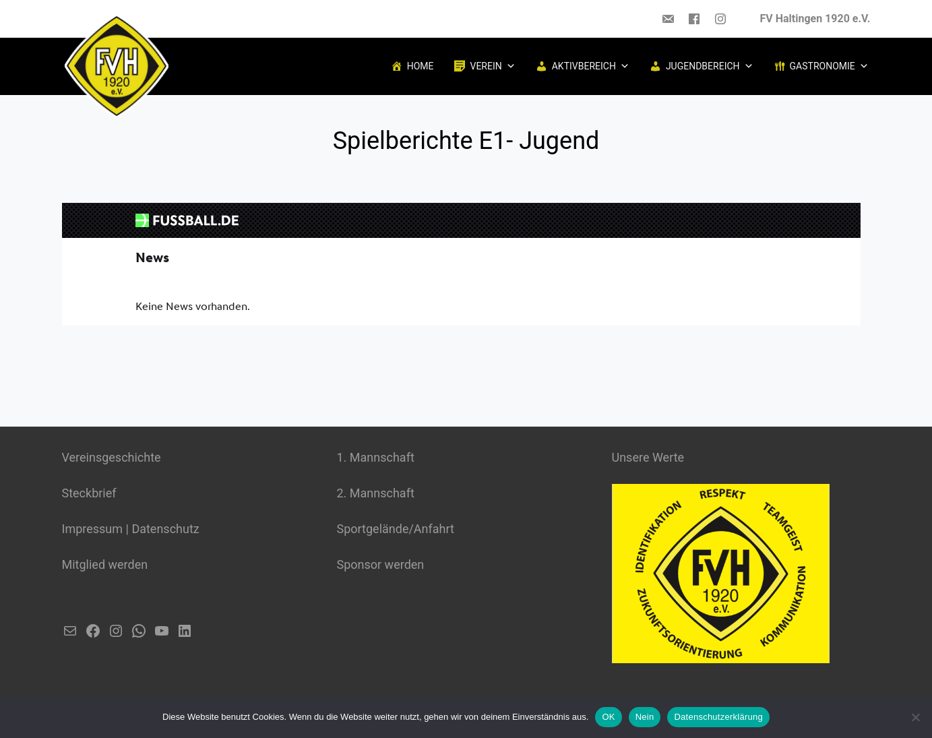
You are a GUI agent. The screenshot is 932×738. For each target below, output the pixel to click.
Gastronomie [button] (829, 66)
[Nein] (915, 717)
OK (608, 717)
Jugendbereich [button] (709, 66)
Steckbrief (89, 493)
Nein (644, 717)
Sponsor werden (381, 564)
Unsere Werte (648, 457)
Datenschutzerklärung (718, 717)
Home (420, 66)
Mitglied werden (105, 564)
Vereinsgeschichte (111, 457)
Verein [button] (492, 66)
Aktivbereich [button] (590, 66)
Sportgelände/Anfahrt (395, 529)
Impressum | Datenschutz (130, 529)
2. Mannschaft (375, 493)
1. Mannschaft (375, 457)
